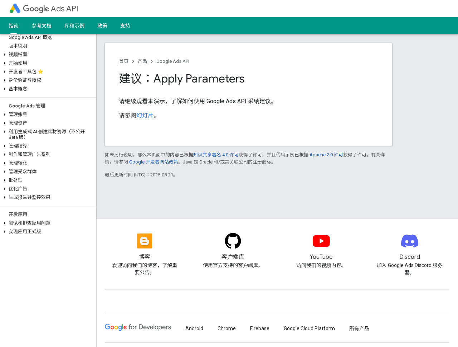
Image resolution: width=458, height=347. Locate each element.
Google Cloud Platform (309, 328)
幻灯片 (145, 115)
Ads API (50, 9)
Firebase (259, 328)
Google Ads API (172, 61)
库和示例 (74, 25)
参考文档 (41, 25)
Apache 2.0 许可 (326, 154)
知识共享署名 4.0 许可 (216, 154)
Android (194, 328)
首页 (123, 61)
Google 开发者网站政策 (153, 162)
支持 (125, 25)
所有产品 (359, 328)
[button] (46, 54)
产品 (142, 61)
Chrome (227, 328)
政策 (102, 25)
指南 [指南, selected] (14, 25)
